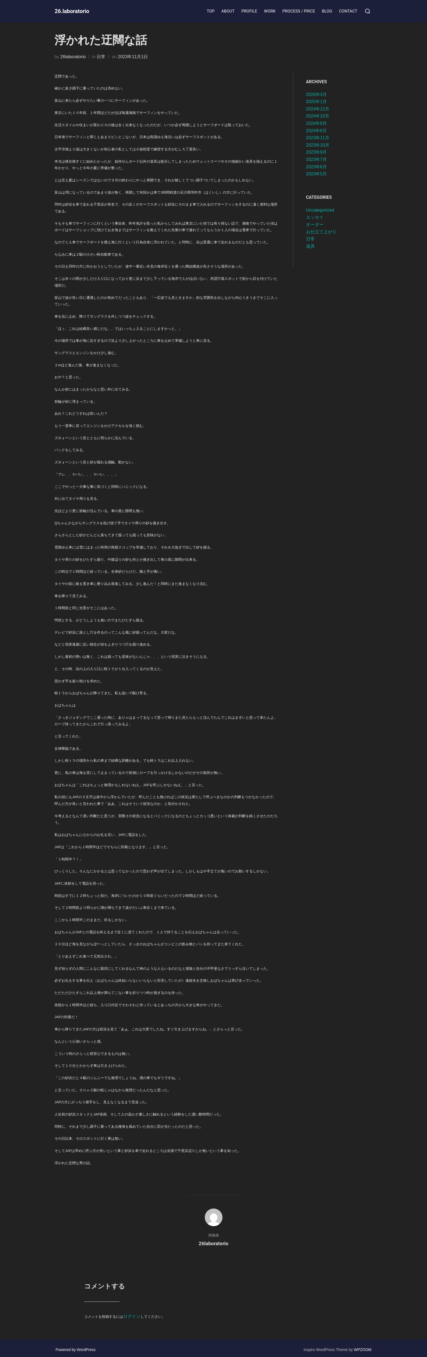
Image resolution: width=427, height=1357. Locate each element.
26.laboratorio (77, 11)
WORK (270, 11)
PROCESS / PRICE (299, 11)
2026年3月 (316, 94)
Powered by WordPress (76, 1346)
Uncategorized (320, 210)
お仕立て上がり (321, 232)
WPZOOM (362, 1346)
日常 (101, 56)
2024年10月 (317, 116)
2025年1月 (316, 101)
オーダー (315, 224)
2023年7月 (316, 159)
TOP (212, 11)
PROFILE (250, 11)
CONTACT (348, 11)
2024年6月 (316, 130)
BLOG (327, 11)
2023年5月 (316, 174)
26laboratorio (73, 56)
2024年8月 (316, 123)
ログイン (130, 1315)
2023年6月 (316, 167)
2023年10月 (317, 145)
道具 (310, 246)
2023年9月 (316, 152)
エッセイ (315, 217)
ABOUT (229, 11)
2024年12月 (317, 109)
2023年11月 (317, 137)
